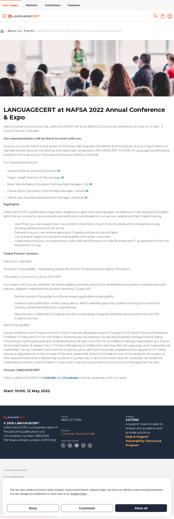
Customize (87, 508)
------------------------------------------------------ (28, 516)
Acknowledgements (14, 476)
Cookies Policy (78, 493)
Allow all (141, 508)
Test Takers (10, 5)
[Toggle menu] (4, 16)
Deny (33, 508)
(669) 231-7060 (71, 420)
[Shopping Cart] (163, 16)
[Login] (170, 16)
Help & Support (137, 436)
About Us (14, 31)
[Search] (156, 16)
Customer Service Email (78, 433)
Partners (31, 5)
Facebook (70, 377)
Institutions (53, 5)
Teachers (73, 5)
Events (28, 31)
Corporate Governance (15, 470)
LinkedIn (49, 377)
